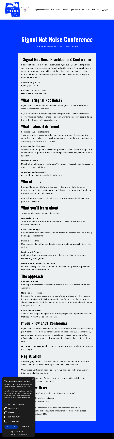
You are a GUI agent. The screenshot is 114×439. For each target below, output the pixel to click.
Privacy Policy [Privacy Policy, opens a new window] (8, 400)
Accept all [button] (11, 427)
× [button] (33, 379)
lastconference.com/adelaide (61, 363)
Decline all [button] (26, 427)
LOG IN (105, 9)
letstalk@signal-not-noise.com (41, 399)
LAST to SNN (92, 9)
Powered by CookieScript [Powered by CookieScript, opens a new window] (19, 434)
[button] (18, 431)
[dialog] (18, 407)
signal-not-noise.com (69, 366)
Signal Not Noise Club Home (47, 9)
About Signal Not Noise (73, 9)
